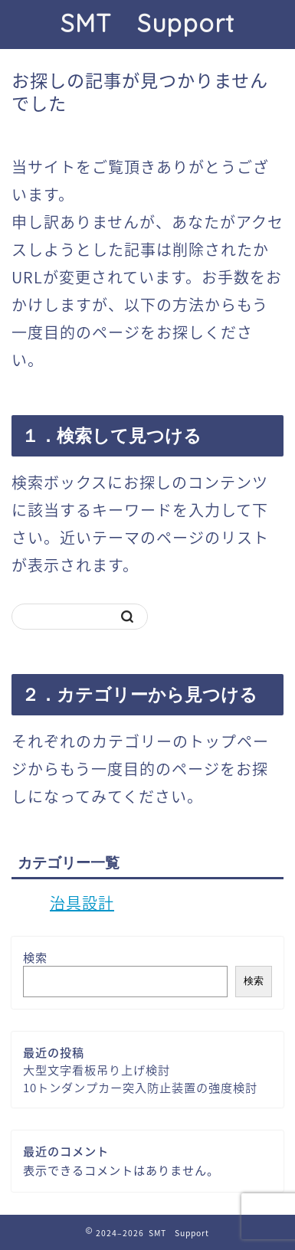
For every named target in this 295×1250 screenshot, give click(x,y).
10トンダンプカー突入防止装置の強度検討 (140, 1087)
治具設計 (82, 903)
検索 (35, 957)
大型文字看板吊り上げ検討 (96, 1069)
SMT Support (147, 23)
